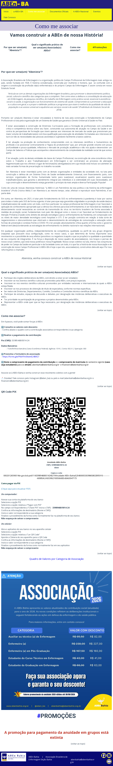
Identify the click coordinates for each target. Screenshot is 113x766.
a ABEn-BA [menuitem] (18, 11)
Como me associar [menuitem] (36, 11)
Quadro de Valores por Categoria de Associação (56, 559)
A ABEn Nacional (80, 11)
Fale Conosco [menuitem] (10, 17)
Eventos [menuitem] (97, 11)
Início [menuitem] (6, 11)
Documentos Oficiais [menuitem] (59, 11)
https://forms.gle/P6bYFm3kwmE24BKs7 (21, 356)
